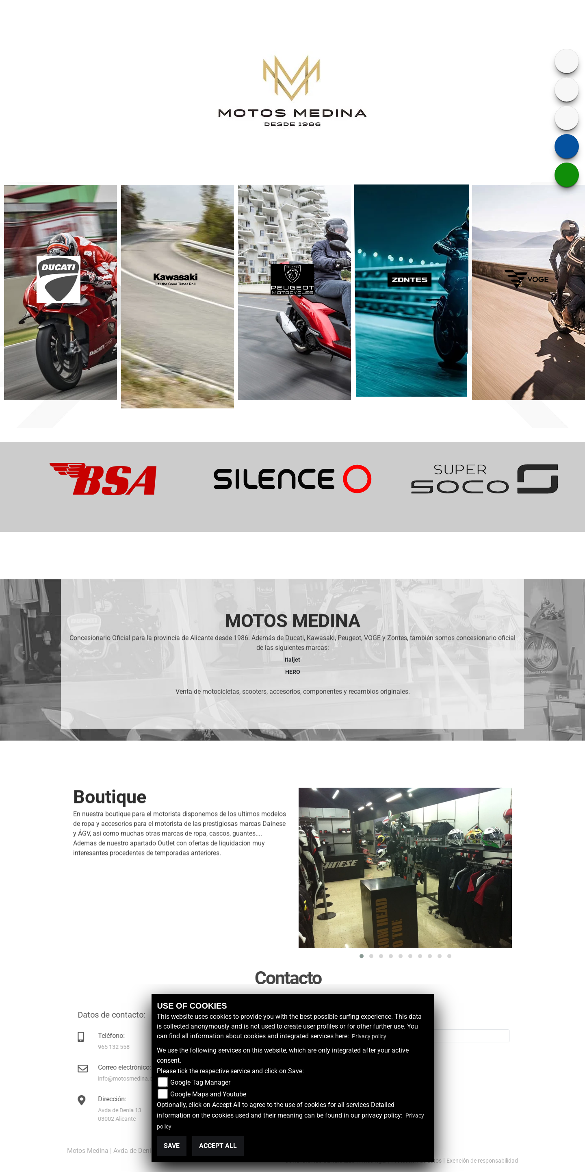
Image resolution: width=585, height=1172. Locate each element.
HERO (292, 826)
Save (172, 1146)
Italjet (292, 813)
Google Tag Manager (200, 1082)
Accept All (218, 1146)
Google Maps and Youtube (208, 1094)
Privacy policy (369, 1036)
